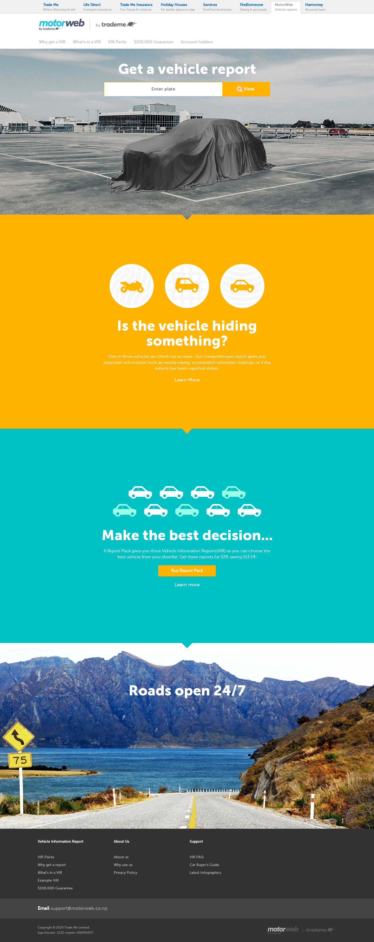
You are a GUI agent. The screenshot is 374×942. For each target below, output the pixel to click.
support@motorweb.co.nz (72, 908)
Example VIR (48, 880)
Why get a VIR (52, 42)
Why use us (123, 865)
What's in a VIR (87, 42)
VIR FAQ (197, 857)
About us (121, 857)
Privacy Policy (125, 873)
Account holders (197, 42)
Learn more (187, 584)
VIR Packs (117, 42)
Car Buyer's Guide (204, 865)
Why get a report (52, 865)
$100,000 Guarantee (153, 42)
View (249, 89)
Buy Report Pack (187, 570)
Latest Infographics (205, 873)
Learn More (187, 379)
